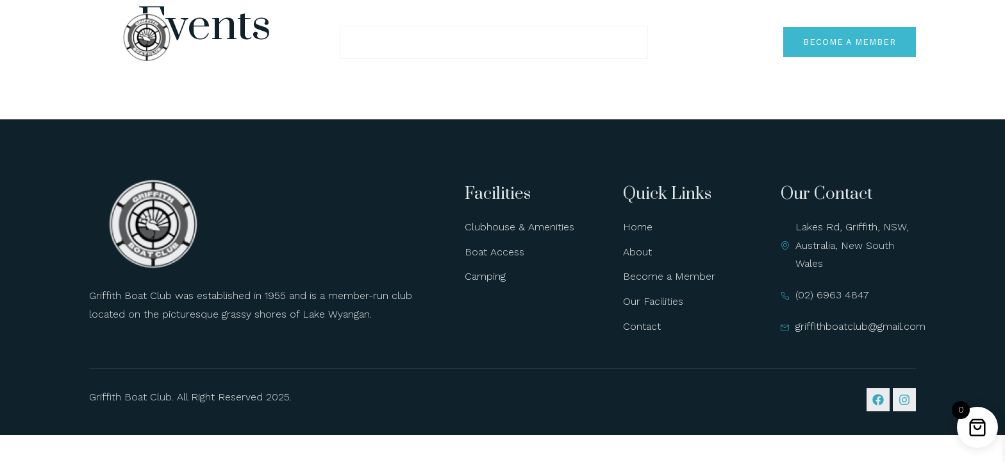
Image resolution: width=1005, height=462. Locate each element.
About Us (434, 42)
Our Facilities (522, 42)
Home (370, 42)
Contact (608, 42)
